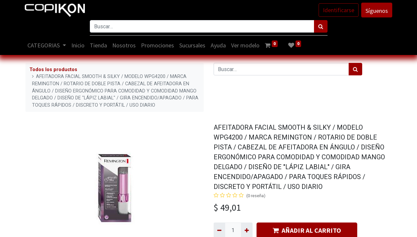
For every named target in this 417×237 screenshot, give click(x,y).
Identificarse (338, 10)
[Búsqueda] (321, 26)
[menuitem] (78, 45)
